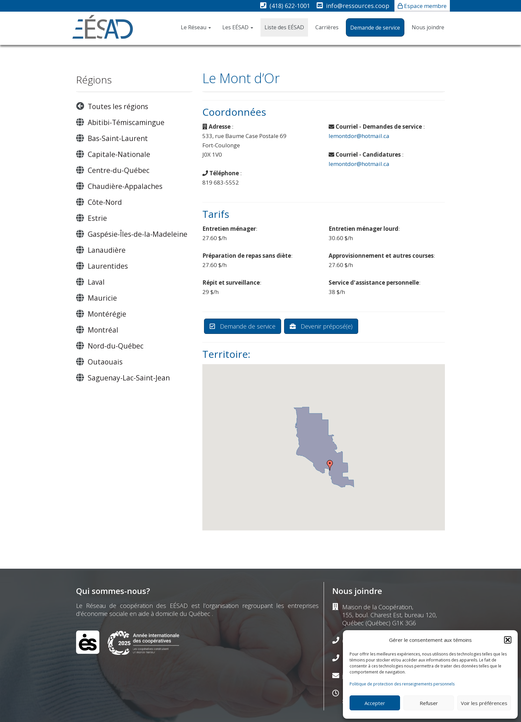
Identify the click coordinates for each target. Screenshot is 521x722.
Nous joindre (428, 27)
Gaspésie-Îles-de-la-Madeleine (137, 234)
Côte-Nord (105, 202)
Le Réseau (196, 27)
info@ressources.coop (357, 6)
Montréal (103, 330)
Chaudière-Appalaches (125, 186)
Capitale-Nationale (119, 154)
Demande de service (375, 27)
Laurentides (108, 266)
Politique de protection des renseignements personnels (402, 684)
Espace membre (425, 6)
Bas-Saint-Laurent (118, 138)
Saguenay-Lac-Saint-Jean (129, 377)
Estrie (97, 218)
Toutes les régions (118, 106)
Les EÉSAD (237, 27)
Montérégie (107, 314)
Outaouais (105, 361)
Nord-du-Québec (116, 346)
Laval (96, 282)
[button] (507, 640)
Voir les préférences (484, 703)
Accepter (375, 703)
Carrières (327, 27)
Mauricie (102, 298)
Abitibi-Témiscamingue (126, 122)
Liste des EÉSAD (284, 27)
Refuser (429, 703)
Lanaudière (107, 250)
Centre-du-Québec (119, 170)
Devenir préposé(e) (321, 326)
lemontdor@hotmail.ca (359, 136)
